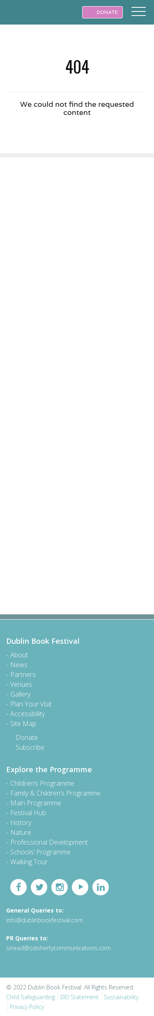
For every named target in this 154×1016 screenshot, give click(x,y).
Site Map (23, 723)
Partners (23, 674)
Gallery (20, 694)
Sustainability (121, 997)
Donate (27, 737)
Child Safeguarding (30, 997)
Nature (20, 832)
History (20, 822)
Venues (21, 684)
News (19, 664)
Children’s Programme (42, 783)
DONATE (102, 12)
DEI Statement (79, 997)
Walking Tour (29, 861)
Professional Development (49, 842)
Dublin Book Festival (24, 18)
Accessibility (27, 713)
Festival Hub (28, 812)
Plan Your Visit (31, 703)
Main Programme (35, 802)
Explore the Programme (49, 769)
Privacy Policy (27, 1007)
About (19, 654)
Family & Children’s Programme (55, 793)
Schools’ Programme (40, 851)
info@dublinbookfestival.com (44, 920)
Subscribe (30, 747)
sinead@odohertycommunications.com (58, 948)
